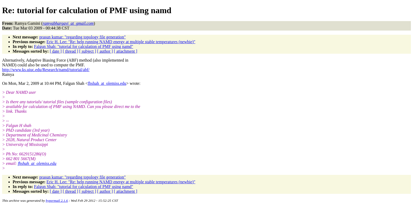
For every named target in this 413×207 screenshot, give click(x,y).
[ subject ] (87, 51)
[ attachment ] (125, 51)
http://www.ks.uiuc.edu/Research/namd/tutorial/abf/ (46, 69)
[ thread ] (70, 51)
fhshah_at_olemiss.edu (107, 83)
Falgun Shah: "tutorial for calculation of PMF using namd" (83, 46)
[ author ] (105, 51)
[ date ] (56, 51)
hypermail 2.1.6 (57, 201)
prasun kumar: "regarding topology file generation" (82, 37)
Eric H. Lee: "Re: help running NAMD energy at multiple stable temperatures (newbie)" (121, 42)
